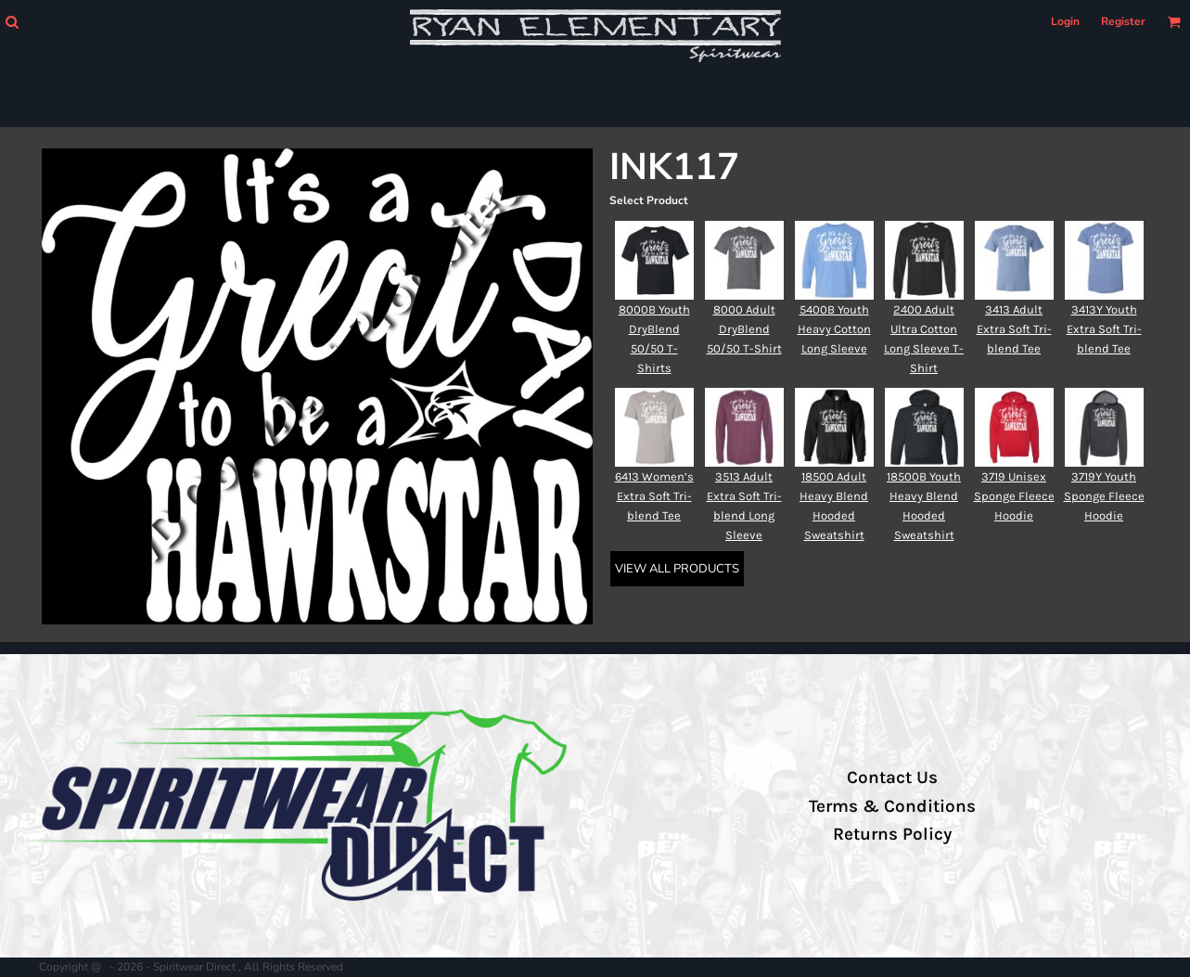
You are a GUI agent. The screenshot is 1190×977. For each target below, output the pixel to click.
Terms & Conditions (892, 806)
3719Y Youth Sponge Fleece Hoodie (1104, 495)
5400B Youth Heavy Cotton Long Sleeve (834, 328)
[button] (12, 22)
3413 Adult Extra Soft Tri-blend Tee (1014, 328)
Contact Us (892, 777)
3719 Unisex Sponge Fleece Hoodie (1014, 495)
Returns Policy (892, 834)
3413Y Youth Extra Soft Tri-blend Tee (1104, 328)
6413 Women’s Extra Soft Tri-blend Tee (654, 495)
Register (1123, 21)
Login (1065, 21)
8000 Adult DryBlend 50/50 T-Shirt (744, 328)
